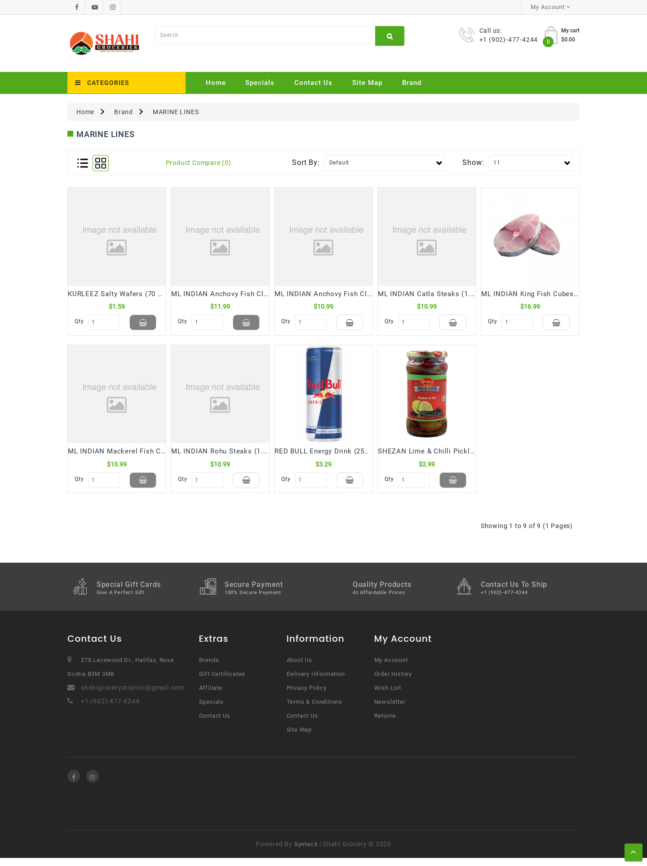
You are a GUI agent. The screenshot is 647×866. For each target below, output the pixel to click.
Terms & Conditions (314, 709)
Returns (385, 723)
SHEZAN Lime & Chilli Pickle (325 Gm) (442, 455)
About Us (299, 668)
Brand (411, 83)
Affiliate (210, 696)
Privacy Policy (307, 696)
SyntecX (306, 852)
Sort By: (305, 162)
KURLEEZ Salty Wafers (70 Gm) (119, 294)
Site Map (367, 83)
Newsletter (390, 709)
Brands (209, 668)
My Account (391, 668)
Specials (260, 83)
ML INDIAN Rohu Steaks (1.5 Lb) (225, 455)
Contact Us (313, 83)
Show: (473, 162)
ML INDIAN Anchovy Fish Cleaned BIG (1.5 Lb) (247, 294)
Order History (393, 682)
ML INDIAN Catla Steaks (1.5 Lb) (432, 294)
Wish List (387, 696)
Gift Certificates (222, 682)
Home (216, 83)
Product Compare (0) (198, 162)
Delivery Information (316, 682)
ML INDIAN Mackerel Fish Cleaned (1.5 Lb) (139, 455)
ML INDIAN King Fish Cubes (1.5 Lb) (541, 294)
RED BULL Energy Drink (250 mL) (329, 455)
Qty (79, 321)
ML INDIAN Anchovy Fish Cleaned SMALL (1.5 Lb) (357, 294)
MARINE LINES (176, 111)
